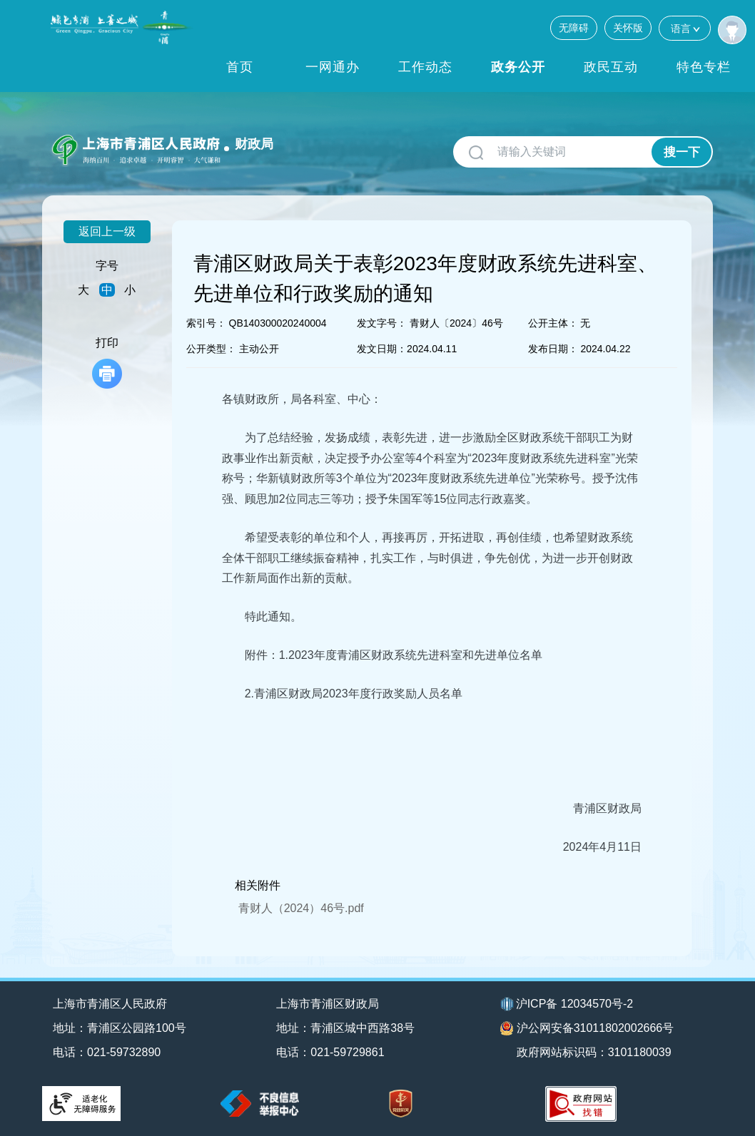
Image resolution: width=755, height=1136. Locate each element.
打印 (107, 363)
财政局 (254, 144)
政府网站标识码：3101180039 (594, 1052)
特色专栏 (704, 67)
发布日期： (553, 348)
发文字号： (382, 323)
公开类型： (211, 348)
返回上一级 (107, 231)
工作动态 (425, 67)
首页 (239, 67)
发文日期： (382, 348)
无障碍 (574, 28)
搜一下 (682, 152)
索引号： (206, 323)
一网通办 (332, 67)
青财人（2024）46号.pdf (301, 908)
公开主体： (553, 323)
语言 (684, 28)
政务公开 (518, 67)
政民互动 (611, 67)
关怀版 (628, 28)
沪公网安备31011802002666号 (587, 1028)
